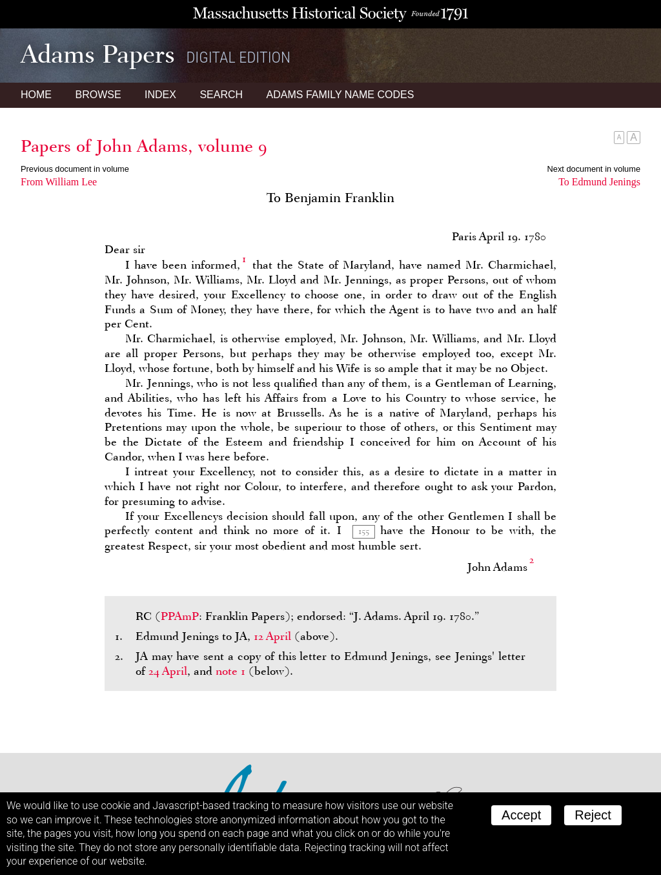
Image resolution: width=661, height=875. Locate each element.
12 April (272, 636)
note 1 (230, 671)
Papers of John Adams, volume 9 (144, 146)
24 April (167, 671)
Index (160, 94)
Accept (521, 815)
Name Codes (340, 94)
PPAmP (180, 616)
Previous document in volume (75, 169)
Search (221, 94)
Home (36, 94)
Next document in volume (593, 169)
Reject (593, 815)
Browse (98, 94)
